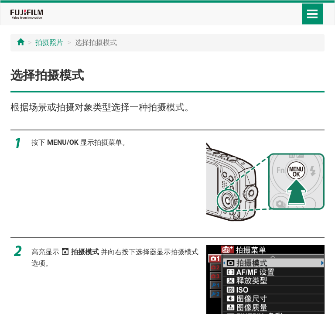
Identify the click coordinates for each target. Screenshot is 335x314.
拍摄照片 (49, 42)
